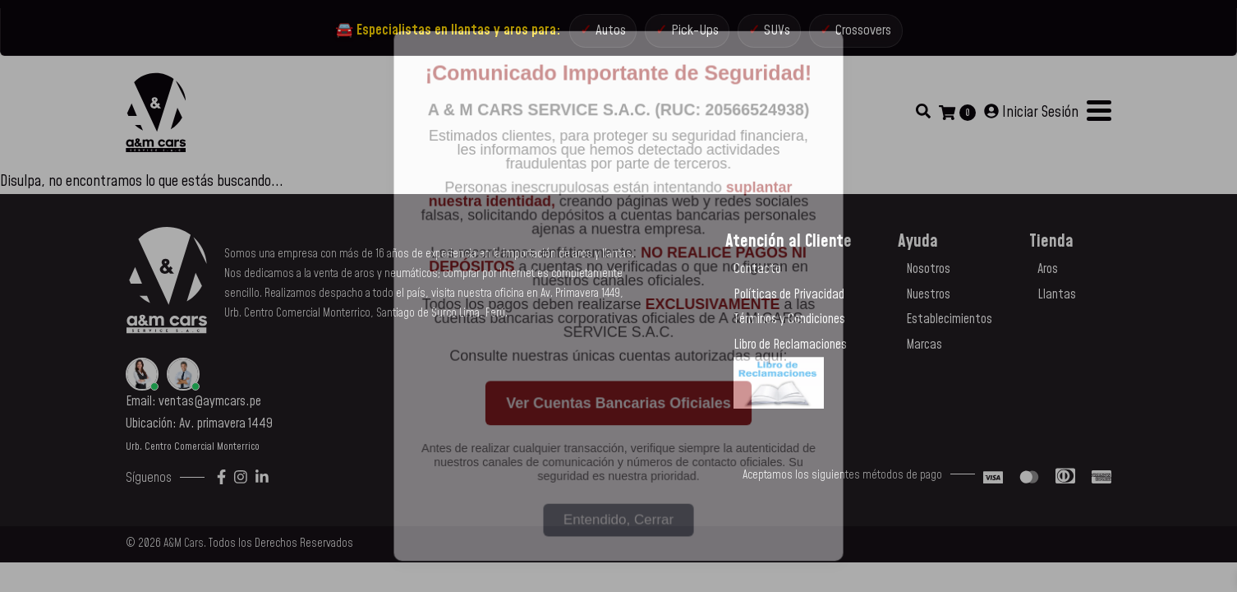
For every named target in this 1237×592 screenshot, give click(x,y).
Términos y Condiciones (789, 326)
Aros (1047, 276)
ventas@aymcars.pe (210, 409)
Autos (602, 34)
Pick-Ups (691, 34)
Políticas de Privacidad (788, 302)
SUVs (778, 34)
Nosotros (928, 276)
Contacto (757, 276)
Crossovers (870, 34)
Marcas (924, 352)
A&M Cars (183, 551)
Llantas (1056, 302)
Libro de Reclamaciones (790, 352)
